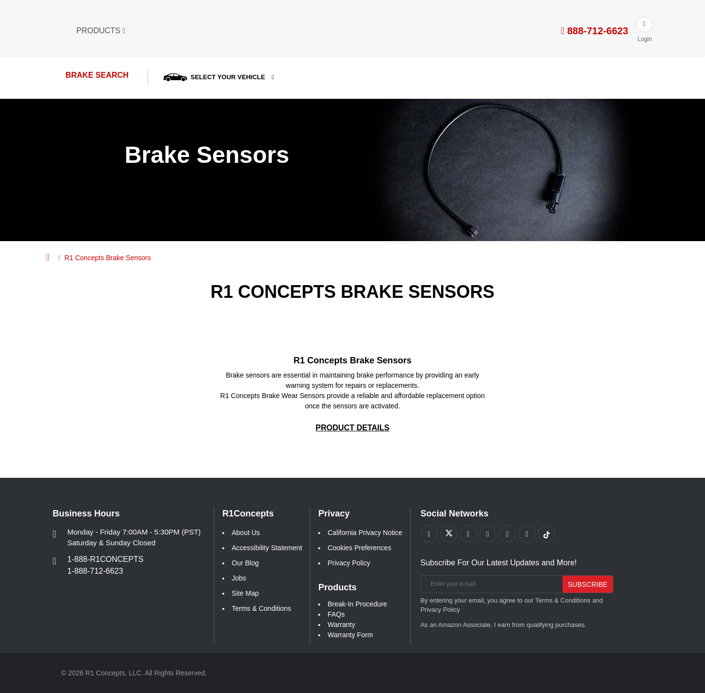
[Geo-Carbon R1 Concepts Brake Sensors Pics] (352, 327)
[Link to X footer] (448, 533)
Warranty (341, 624)
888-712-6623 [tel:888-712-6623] (594, 30)
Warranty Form (350, 635)
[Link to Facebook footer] (429, 533)
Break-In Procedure (357, 604)
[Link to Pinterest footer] (487, 533)
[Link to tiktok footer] (546, 533)
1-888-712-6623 (95, 571)
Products (100, 30)
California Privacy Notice (365, 533)
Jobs (239, 578)
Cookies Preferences (359, 548)
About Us (246, 533)
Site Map (245, 593)
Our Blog (245, 563)
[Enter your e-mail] (490, 584)
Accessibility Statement (267, 548)
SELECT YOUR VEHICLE (216, 77)
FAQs (336, 614)
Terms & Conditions (261, 608)
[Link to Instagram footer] (507, 533)
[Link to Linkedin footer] (527, 533)
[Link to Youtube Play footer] (468, 533)
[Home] (48, 257)
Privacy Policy (349, 563)
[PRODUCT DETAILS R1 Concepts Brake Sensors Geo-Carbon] (353, 428)
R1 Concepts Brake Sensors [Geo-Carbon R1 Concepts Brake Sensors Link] (352, 360)
